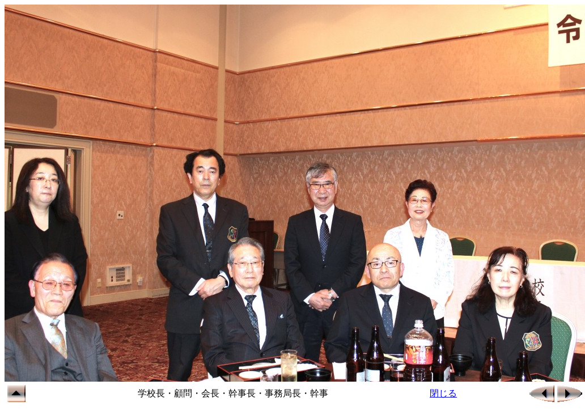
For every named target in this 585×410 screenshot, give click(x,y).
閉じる (443, 393)
